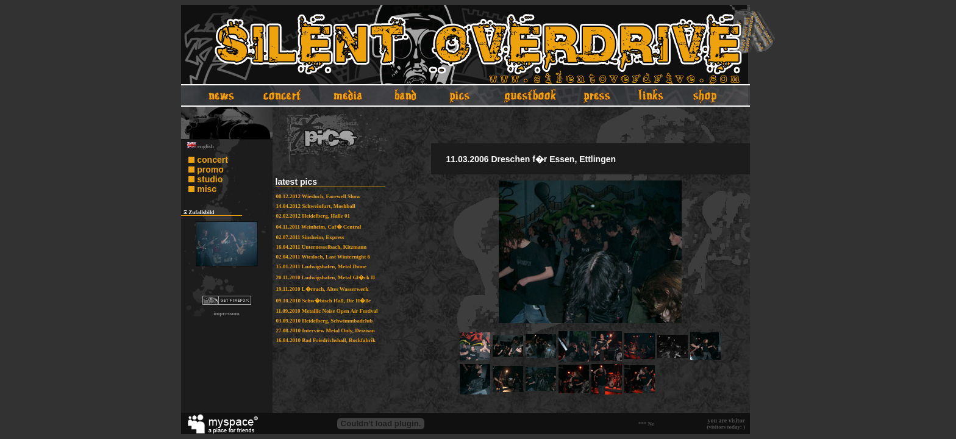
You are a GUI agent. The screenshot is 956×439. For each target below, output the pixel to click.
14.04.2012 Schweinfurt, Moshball (315, 206)
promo (210, 169)
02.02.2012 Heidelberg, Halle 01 (313, 216)
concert (212, 160)
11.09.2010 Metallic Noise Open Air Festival (327, 311)
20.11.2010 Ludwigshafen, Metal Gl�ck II (326, 277)
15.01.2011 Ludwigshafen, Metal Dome (321, 266)
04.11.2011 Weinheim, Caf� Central (319, 227)
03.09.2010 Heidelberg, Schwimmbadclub (324, 321)
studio (210, 179)
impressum (226, 313)
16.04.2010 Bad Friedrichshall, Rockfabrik (326, 340)
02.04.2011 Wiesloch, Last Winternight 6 (323, 257)
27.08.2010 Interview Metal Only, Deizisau (325, 330)
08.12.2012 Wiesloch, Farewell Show (318, 196)
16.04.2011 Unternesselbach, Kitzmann (321, 247)
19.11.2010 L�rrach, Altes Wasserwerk (322, 289)
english (200, 146)
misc (206, 189)
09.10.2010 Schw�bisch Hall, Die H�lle (323, 301)
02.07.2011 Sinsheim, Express (310, 237)
